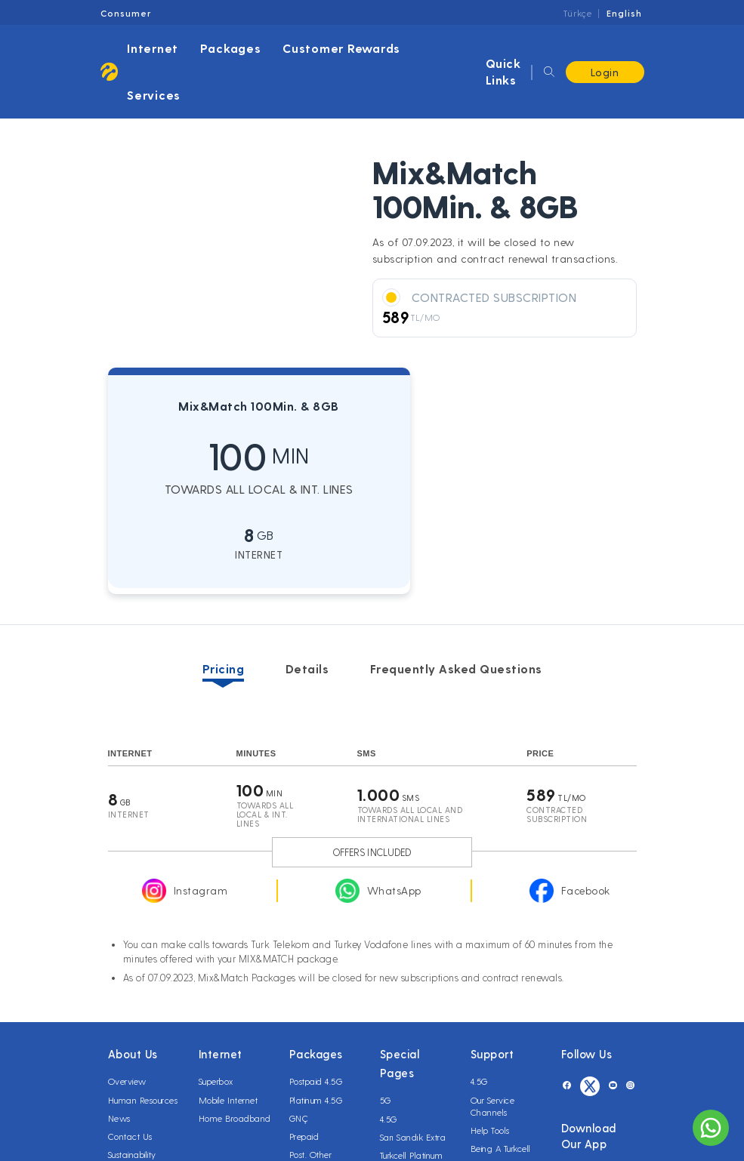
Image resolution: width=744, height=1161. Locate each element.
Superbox (216, 1081)
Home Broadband (235, 1118)
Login (605, 72)
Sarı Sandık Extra (413, 1137)
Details (307, 668)
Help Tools (490, 1130)
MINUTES (256, 753)
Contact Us (130, 1136)
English (624, 13)
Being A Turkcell (501, 1148)
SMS (366, 753)
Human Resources (143, 1100)
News (119, 1118)
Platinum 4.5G (316, 1100)
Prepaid (304, 1136)
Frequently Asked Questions (456, 668)
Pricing (223, 668)
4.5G (388, 1118)
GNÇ (299, 1118)
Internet (152, 48)
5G (385, 1100)
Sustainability (132, 1154)
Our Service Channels (493, 1106)
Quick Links (503, 71)
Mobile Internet (228, 1100)
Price (540, 753)
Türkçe (577, 13)
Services (154, 95)
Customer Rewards (341, 48)
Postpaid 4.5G (316, 1081)
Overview (127, 1081)
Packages (230, 48)
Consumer (125, 13)
